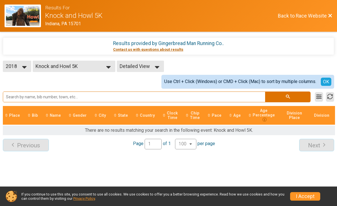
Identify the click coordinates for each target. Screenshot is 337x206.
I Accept (305, 196)
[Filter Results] (319, 97)
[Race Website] (25, 16)
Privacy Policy (84, 198)
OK (326, 81)
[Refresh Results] (330, 97)
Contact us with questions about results (148, 49)
